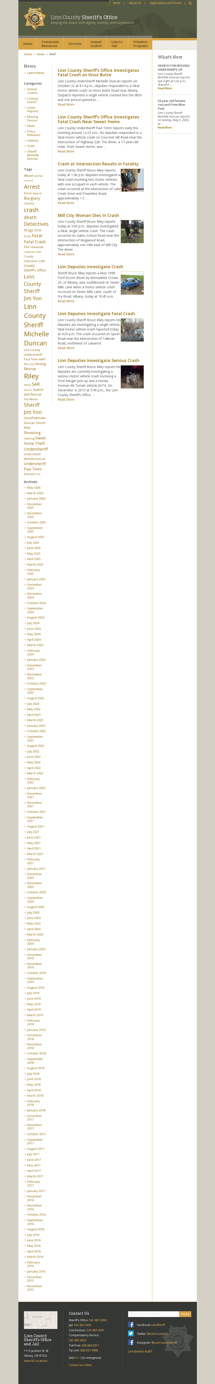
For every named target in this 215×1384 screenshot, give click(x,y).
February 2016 (33, 1264)
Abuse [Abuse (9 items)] (28, 175)
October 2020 (36, 892)
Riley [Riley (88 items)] (31, 376)
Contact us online (80, 1365)
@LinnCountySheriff (164, 1343)
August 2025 (35, 537)
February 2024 (33, 652)
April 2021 (34, 848)
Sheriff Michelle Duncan (33, 155)
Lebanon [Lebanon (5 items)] (29, 252)
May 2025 (33, 553)
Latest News (35, 73)
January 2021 (36, 868)
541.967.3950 (98, 1320)
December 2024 (34, 586)
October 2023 (36, 683)
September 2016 (35, 1222)
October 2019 (36, 973)
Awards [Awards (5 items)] (37, 193)
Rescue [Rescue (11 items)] (30, 368)
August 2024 (35, 617)
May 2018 (33, 1084)
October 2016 (36, 1214)
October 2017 (36, 1134)
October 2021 (36, 812)
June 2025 (34, 548)
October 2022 (36, 731)
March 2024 (35, 645)
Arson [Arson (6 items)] (28, 193)
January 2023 (36, 725)
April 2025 (34, 559)
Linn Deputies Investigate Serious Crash (98, 360)
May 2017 (33, 1165)
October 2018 (36, 1053)
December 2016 (34, 1198)
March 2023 (35, 720)
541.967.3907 (95, 1330)
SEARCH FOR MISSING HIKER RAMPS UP (174, 67)
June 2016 (34, 1240)
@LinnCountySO (157, 1334)
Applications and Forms (165, 3)
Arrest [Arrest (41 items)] (32, 186)
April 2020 (34, 929)
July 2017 (33, 1154)
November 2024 (34, 595)
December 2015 (34, 1279)
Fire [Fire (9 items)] (27, 247)
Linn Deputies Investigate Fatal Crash (96, 313)
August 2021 (35, 826)
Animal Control (32, 91)
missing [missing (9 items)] (40, 364)
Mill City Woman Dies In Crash (88, 215)
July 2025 (33, 542)
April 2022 (34, 768)
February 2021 (33, 861)
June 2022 (34, 757)
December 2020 (34, 876)
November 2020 (34, 885)
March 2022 (35, 773)
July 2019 (33, 993)
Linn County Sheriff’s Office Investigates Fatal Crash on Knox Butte (98, 72)
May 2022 (33, 762)
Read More (66, 104)
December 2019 (34, 956)
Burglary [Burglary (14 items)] (32, 198)
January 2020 (36, 949)
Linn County (84, 17)
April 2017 (34, 1170)
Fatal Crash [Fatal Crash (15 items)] (35, 241)
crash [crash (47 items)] (31, 210)
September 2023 (35, 691)
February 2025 (33, 572)
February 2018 (33, 1103)
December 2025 (34, 506)
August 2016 (35, 1229)
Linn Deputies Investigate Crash (90, 266)
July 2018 (33, 1073)
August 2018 (35, 1068)
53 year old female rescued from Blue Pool (171, 105)
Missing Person (32, 118)
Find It (185, 1314)
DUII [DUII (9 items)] (37, 230)
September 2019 (35, 980)
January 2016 (36, 1271)
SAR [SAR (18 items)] (36, 384)
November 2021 (34, 804)
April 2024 (34, 639)
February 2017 (33, 1183)
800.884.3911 (90, 1345)
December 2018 (34, 1037)
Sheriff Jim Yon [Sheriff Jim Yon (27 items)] (33, 408)
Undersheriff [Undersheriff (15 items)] (36, 449)
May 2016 (33, 1246)
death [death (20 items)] (30, 217)
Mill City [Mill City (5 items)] (28, 364)
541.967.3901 (83, 1325)
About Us (135, 3)
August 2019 (35, 987)
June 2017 (34, 1160)
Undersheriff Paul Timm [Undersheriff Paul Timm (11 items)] (35, 466)
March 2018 (35, 1095)
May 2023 (33, 709)
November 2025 (34, 515)
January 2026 (36, 498)
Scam (31, 146)
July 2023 (33, 704)
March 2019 (35, 1015)
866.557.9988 (89, 1350)
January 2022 (36, 788)
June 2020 (34, 918)
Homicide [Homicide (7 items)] (36, 247)
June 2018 (34, 1079)
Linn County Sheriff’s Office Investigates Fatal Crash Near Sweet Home (98, 119)
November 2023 (34, 676)
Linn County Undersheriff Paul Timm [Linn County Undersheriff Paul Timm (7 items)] (33, 354)
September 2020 (35, 900)
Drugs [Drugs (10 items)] (28, 230)
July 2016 (33, 1235)
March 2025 (35, 564)
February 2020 (33, 942)
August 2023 (35, 698)
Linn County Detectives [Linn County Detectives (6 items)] (32, 256)
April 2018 (34, 1090)
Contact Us (79, 1313)
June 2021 (34, 837)
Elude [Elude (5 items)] (27, 236)
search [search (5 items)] (28, 390)
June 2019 (34, 998)
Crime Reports (32, 109)
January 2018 (36, 1110)
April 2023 (34, 715)
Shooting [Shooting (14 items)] (32, 432)
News (116, 3)
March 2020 (35, 934)
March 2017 (35, 1176)
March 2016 (35, 1257)
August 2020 (35, 907)
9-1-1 (77, 1358)
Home (28, 44)
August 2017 (35, 1149)
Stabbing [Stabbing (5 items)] (29, 438)
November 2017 (34, 1127)
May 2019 (33, 1004)
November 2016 (34, 1207)
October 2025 (36, 522)
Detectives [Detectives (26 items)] (36, 224)
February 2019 (33, 1022)
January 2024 (36, 659)
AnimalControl (96, 44)
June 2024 (34, 628)
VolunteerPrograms (140, 44)
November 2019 (34, 966)
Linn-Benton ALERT (140, 1351)
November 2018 (34, 1046)
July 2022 (33, 751)
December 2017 (34, 1118)
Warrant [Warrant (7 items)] (29, 474)
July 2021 (33, 832)
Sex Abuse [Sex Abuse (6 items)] (31, 399)
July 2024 (33, 623)
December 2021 (34, 795)
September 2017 (35, 1141)
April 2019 (34, 1009)
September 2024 (35, 610)
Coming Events (32, 100)
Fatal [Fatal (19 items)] (37, 236)
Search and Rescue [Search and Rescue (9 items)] (33, 391)
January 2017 (36, 1191)
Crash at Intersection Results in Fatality (98, 164)
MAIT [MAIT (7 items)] (42, 359)
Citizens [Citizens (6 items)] (29, 203)
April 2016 (34, 1251)
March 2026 (35, 493)
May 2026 (33, 487)
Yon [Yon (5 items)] (38, 474)
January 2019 (36, 1030)
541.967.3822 (77, 1340)
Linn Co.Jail (117, 44)
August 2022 (35, 746)
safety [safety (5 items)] (27, 384)
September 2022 (35, 738)
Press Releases (33, 133)
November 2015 (34, 1288)
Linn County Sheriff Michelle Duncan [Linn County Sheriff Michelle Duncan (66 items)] (36, 324)
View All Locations (35, 1361)
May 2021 (33, 843)
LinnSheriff (158, 1325)
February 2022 (33, 781)
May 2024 (33, 634)
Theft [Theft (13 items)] (40, 443)
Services (75, 44)
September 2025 (35, 530)
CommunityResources (50, 44)
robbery (33, 140)
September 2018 (35, 1061)
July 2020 (33, 912)
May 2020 (33, 923)
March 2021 (35, 854)
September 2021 (35, 819)
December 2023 (34, 667)
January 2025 (36, 579)
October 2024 (36, 603)
